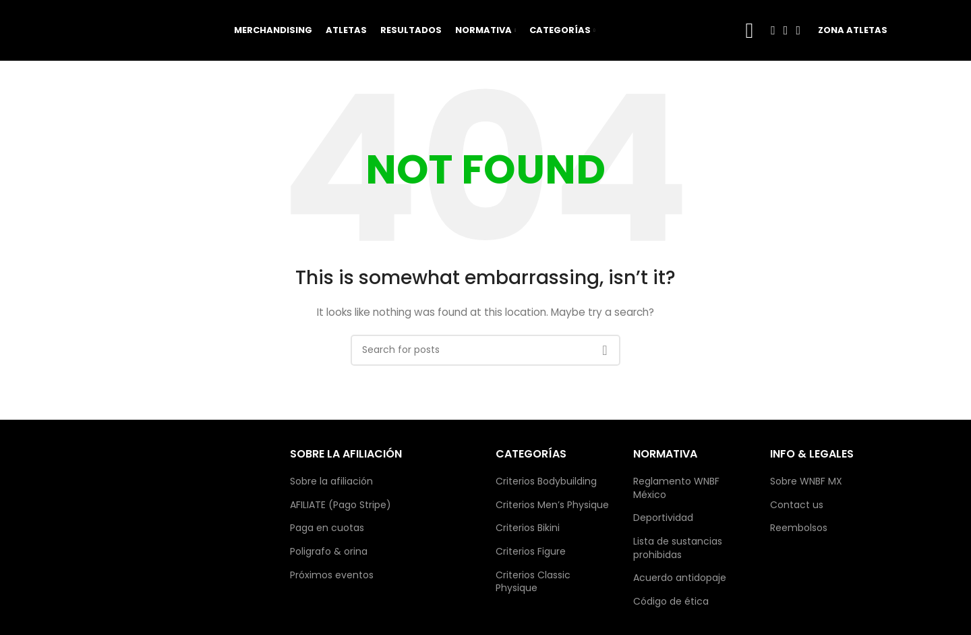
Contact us (796, 505)
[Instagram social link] (785, 30)
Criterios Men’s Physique (552, 505)
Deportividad (663, 518)
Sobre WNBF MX (806, 481)
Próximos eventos (332, 575)
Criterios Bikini (528, 528)
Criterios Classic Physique (533, 582)
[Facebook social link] (773, 30)
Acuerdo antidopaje (679, 578)
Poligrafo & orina (328, 551)
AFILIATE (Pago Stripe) (340, 505)
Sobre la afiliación (331, 481)
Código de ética (671, 601)
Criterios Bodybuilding (546, 481)
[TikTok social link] (798, 30)
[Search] (485, 350)
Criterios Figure (531, 551)
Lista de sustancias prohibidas (677, 548)
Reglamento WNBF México (676, 488)
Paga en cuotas (327, 528)
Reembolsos (798, 528)
